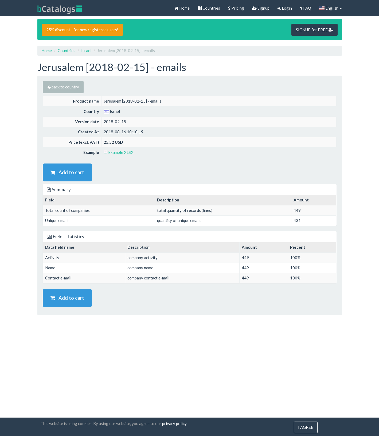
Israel (86, 50)
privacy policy (174, 423)
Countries (209, 8)
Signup (260, 8)
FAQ (305, 8)
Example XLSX (119, 152)
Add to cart (67, 172)
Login (285, 8)
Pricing (236, 8)
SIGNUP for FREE (314, 29)
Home (182, 8)
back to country (63, 86)
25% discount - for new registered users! (82, 29)
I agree (305, 427)
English (330, 8)
